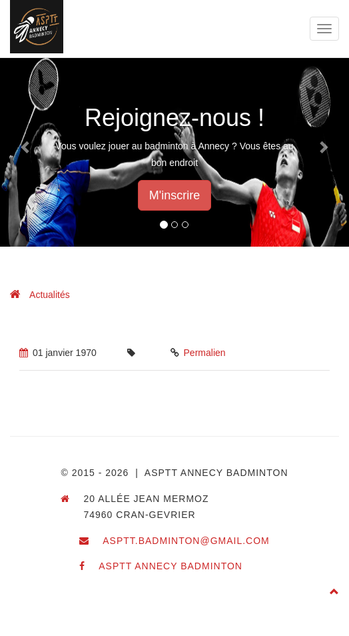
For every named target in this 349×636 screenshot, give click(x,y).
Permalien (205, 352)
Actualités (49, 294)
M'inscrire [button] (174, 195)
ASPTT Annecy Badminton (170, 566)
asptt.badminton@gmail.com (186, 540)
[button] (26, 147)
